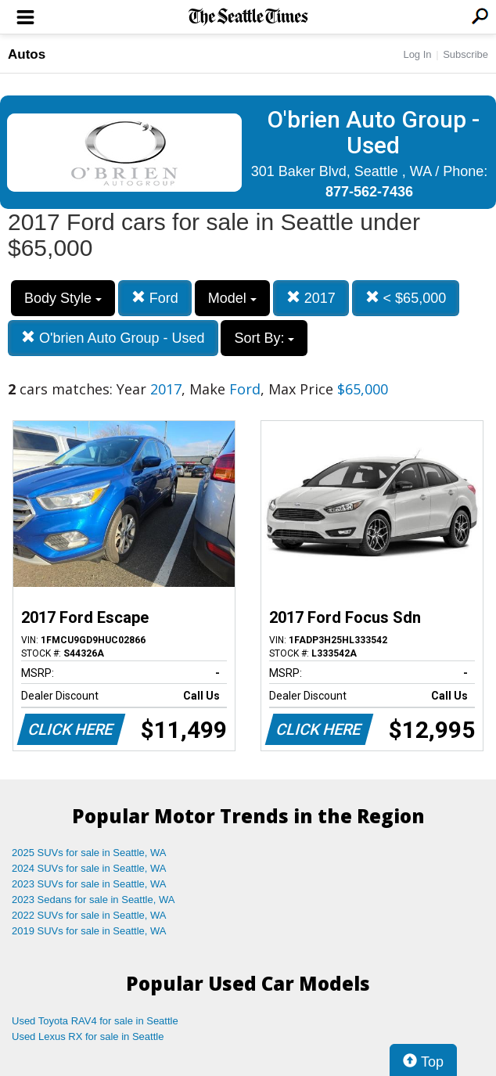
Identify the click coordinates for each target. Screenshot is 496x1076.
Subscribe (465, 54)
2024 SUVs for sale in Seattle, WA (89, 868)
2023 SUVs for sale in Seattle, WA (89, 884)
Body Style (63, 298)
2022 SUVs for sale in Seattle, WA (89, 915)
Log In (417, 54)
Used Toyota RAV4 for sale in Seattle (95, 1021)
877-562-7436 (369, 192)
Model (232, 298)
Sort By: (264, 338)
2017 (311, 298)
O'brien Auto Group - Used (113, 337)
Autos (26, 54)
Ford (154, 298)
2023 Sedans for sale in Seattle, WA (93, 899)
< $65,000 (406, 298)
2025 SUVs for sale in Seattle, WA (89, 852)
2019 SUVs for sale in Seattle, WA (89, 931)
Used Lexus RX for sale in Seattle (88, 1036)
